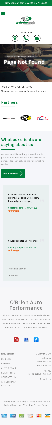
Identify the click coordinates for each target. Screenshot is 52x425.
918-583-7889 (21, 315)
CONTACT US (8, 377)
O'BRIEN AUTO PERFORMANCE (21, 56)
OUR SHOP (7, 358)
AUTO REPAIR (8, 368)
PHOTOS (6, 363)
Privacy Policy (41, 405)
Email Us (45, 379)
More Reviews (12, 173)
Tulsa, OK (13, 275)
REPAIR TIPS (8, 372)
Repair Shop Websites (34, 401)
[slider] (13, 211)
